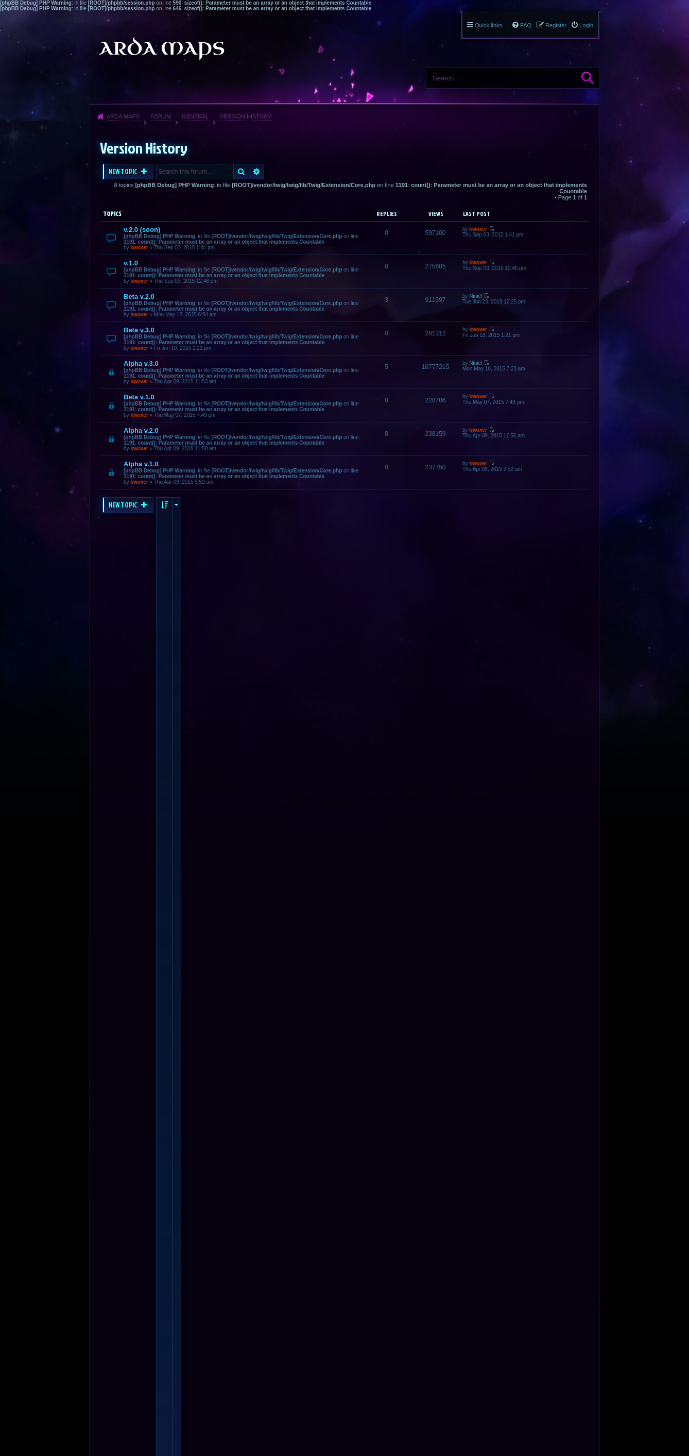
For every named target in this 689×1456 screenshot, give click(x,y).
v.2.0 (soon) (142, 229)
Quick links (488, 25)
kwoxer (139, 247)
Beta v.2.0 (139, 296)
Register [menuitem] (555, 25)
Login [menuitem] (586, 25)
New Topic (124, 171)
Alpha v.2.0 (141, 430)
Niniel (475, 296)
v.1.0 (131, 263)
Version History (245, 116)
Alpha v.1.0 (141, 464)
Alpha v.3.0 (141, 363)
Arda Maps (123, 116)
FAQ (525, 25)
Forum (160, 116)
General (195, 116)
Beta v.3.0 (139, 330)
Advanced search (256, 171)
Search (587, 77)
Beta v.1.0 (139, 397)
